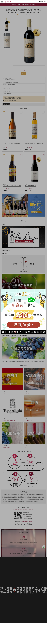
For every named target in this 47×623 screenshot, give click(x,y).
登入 (45, 1)
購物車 (41, 1)
